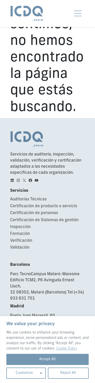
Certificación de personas (34, 213)
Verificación (21, 241)
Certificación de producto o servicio (43, 206)
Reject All (68, 373)
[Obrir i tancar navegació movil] (78, 13)
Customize (24, 373)
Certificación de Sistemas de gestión (44, 220)
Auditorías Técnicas (28, 199)
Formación (20, 234)
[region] (47, 349)
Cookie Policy (66, 349)
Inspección (20, 227)
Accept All (47, 359)
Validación (19, 248)
